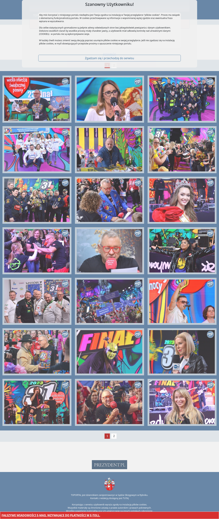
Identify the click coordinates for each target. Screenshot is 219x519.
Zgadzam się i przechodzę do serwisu (109, 58)
